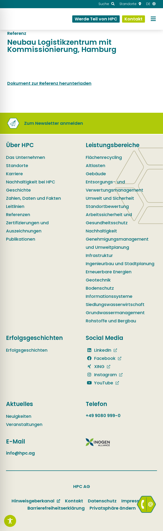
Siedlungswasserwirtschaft (115, 304)
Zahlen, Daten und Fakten (33, 198)
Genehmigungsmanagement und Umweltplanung (117, 243)
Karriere (14, 174)
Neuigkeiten (18, 416)
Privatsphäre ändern (113, 508)
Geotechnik (98, 280)
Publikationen (20, 239)
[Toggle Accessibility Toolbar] (10, 520)
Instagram (101, 375)
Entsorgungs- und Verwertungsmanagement (114, 186)
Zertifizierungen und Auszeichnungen (27, 227)
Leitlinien (15, 206)
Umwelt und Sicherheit (110, 198)
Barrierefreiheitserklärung (56, 508)
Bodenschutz (100, 288)
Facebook (101, 358)
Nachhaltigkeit (101, 231)
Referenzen (18, 215)
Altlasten (95, 165)
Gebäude (96, 174)
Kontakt (74, 501)
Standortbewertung (107, 206)
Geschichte (18, 190)
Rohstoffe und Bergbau (111, 321)
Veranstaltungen (24, 424)
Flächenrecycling (104, 157)
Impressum (134, 501)
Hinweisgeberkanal (33, 501)
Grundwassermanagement (115, 313)
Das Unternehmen (25, 157)
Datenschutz (102, 501)
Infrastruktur (99, 255)
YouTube (99, 383)
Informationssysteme (109, 296)
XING (95, 366)
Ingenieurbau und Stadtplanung (120, 264)
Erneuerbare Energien (108, 272)
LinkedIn (98, 350)
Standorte (17, 165)
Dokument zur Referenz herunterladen (49, 83)
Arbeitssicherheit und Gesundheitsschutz (109, 219)
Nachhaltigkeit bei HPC (30, 182)
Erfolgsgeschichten (26, 350)
